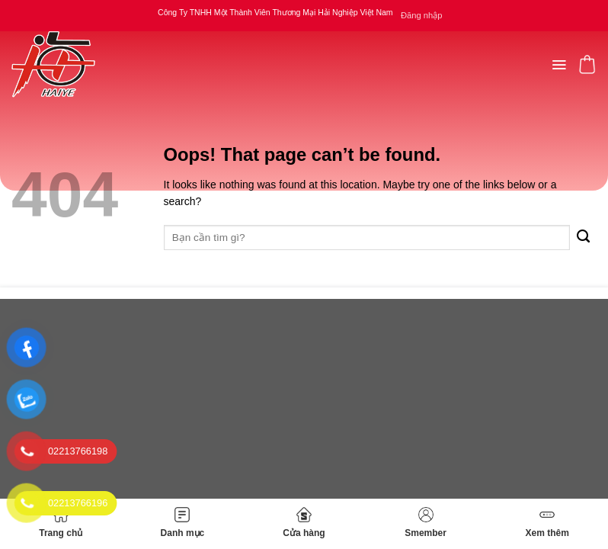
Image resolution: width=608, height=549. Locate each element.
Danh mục (183, 522)
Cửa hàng (304, 522)
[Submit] (583, 237)
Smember (425, 522)
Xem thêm (546, 522)
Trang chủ (60, 522)
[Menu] (559, 64)
